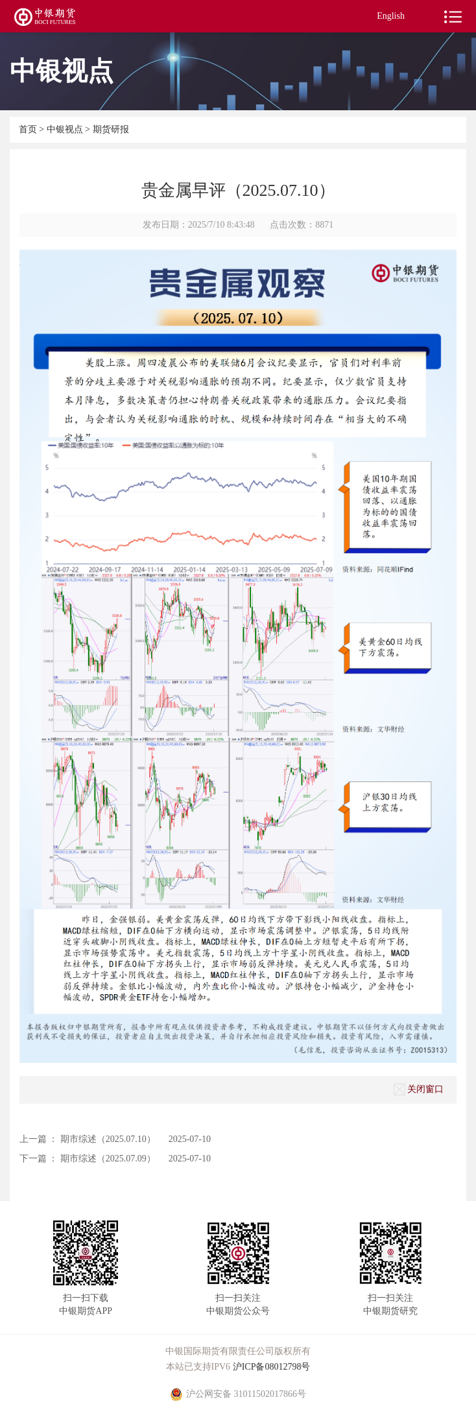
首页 (29, 129)
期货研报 (111, 129)
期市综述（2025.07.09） (108, 1158)
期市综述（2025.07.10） (108, 1139)
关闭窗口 (419, 1089)
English (391, 16)
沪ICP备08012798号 (272, 1367)
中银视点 (66, 129)
